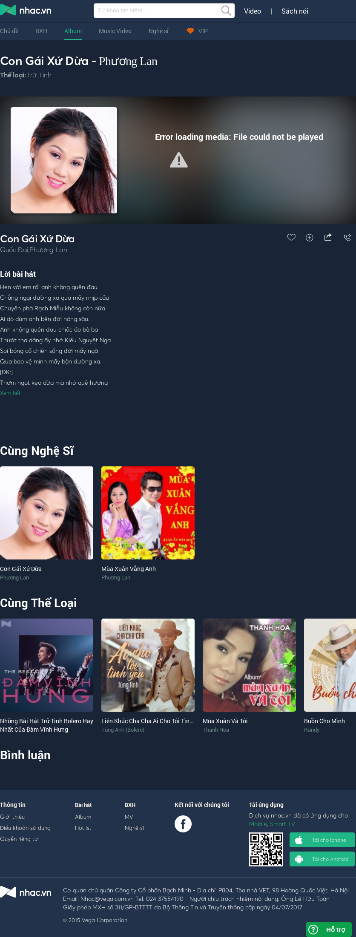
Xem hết (10, 392)
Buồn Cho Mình (324, 721)
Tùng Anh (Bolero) (122, 729)
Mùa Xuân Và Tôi (225, 721)
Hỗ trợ (335, 929)
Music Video (115, 31)
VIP (197, 31)
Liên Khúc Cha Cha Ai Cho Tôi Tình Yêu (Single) (164, 721)
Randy (312, 729)
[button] (179, 160)
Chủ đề (9, 31)
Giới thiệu (12, 816)
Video (252, 11)
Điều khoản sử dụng (25, 827)
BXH (41, 31)
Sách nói (294, 11)
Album (73, 31)
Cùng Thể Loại (38, 602)
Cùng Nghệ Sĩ (37, 450)
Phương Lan (128, 61)
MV (129, 816)
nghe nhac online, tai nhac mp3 (26, 11)
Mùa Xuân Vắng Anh (128, 569)
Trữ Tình (39, 75)
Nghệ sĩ (159, 31)
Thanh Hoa (216, 729)
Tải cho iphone (320, 840)
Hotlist (83, 827)
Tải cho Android (321, 859)
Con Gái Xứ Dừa (21, 569)
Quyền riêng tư (19, 838)
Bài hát (83, 805)
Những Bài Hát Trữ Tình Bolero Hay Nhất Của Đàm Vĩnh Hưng (46, 725)
